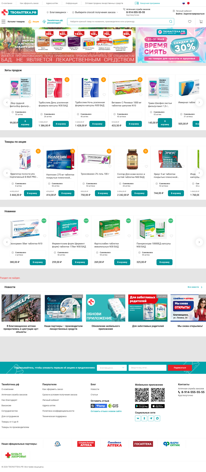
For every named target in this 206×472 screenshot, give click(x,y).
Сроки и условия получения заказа (59, 394)
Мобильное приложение (149, 384)
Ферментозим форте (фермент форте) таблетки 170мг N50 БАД (69, 245)
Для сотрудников (10, 416)
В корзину (25, 123)
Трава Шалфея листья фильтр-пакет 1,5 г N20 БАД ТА (160, 105)
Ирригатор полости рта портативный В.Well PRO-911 (23, 175)
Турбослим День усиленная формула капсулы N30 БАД (53, 104)
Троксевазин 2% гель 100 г (95, 174)
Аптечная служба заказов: (138, 9)
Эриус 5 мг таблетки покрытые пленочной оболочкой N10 (165, 176)
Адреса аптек (52, 3)
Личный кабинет (50, 400)
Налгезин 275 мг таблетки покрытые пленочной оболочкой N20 (60, 176)
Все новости (195, 287)
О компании (7, 3)
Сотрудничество (10, 411)
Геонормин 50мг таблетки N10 (26, 243)
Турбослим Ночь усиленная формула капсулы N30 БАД (90, 104)
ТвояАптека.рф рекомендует (53, 21)
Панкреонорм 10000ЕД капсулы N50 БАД (154, 245)
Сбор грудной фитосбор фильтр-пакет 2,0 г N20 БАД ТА (20, 105)
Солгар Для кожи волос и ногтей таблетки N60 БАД (131, 175)
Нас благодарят (9, 400)
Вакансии (6, 405)
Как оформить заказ (29, 3)
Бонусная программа (147, 3)
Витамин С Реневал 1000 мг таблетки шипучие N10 (126, 104)
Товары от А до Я (10, 422)
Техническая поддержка (54, 416)
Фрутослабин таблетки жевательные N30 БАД (106, 245)
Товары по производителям (15, 427)
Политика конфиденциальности (58, 411)
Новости (95, 389)
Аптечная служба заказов (14, 394)
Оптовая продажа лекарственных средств (104, 3)
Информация (71, 3)
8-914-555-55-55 (135, 12)
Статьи (94, 394)
